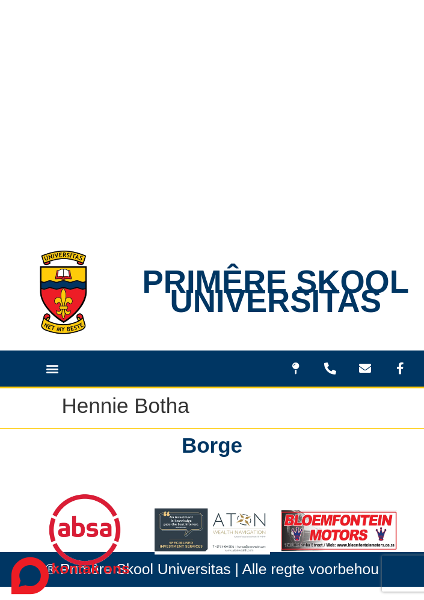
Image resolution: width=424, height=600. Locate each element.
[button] (52, 369)
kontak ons (91, 568)
